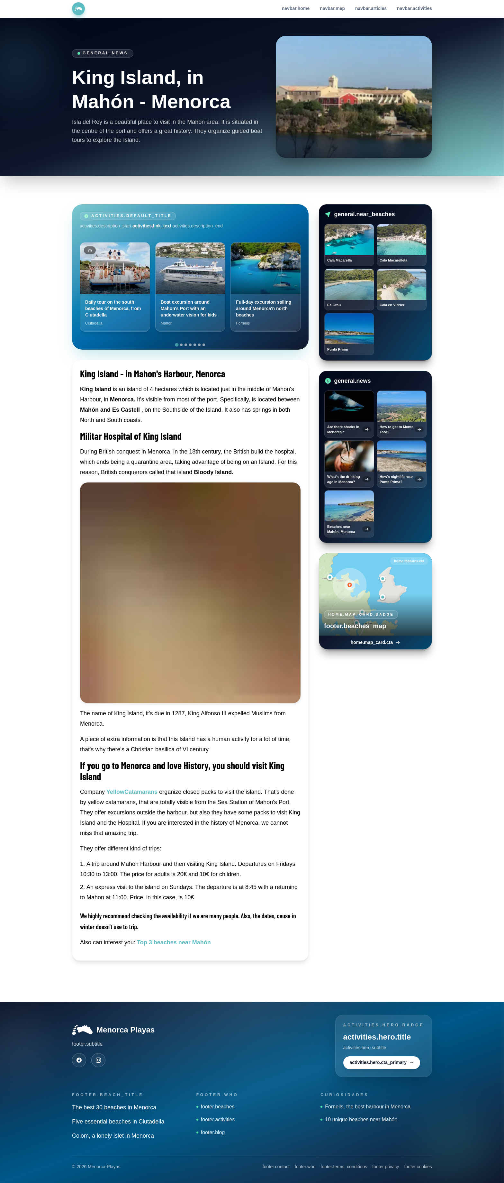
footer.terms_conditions (344, 1166)
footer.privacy (385, 1166)
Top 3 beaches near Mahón (174, 942)
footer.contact (276, 1166)
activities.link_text (151, 225)
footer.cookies (418, 1166)
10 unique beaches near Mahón (358, 1119)
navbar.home (296, 8)
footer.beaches (215, 1106)
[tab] (176, 344)
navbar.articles (371, 8)
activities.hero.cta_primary (382, 1062)
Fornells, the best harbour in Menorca (365, 1106)
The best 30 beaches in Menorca (114, 1107)
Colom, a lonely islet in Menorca (113, 1136)
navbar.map (332, 8)
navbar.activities (414, 8)
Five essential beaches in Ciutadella (118, 1121)
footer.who (305, 1166)
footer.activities (215, 1119)
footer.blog (210, 1132)
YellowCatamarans (132, 792)
